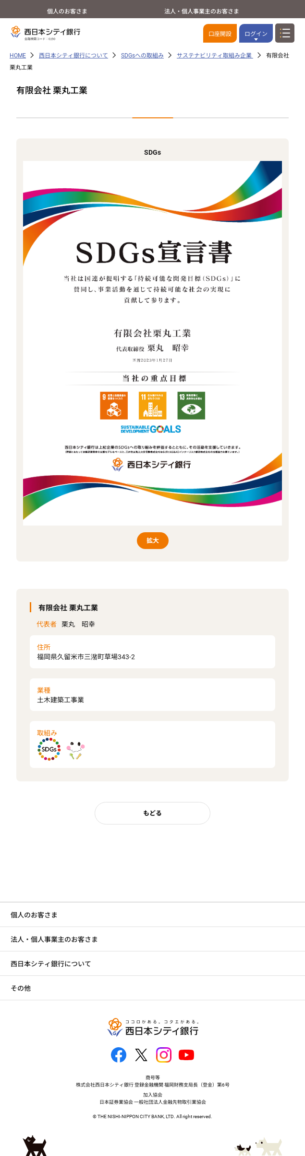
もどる (152, 813)
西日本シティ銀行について (73, 55)
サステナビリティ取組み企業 (215, 55)
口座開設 (220, 34)
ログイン (256, 34)
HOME (18, 55)
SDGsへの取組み (142, 55)
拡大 (152, 540)
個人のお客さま (67, 11)
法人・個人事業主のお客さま (201, 11)
